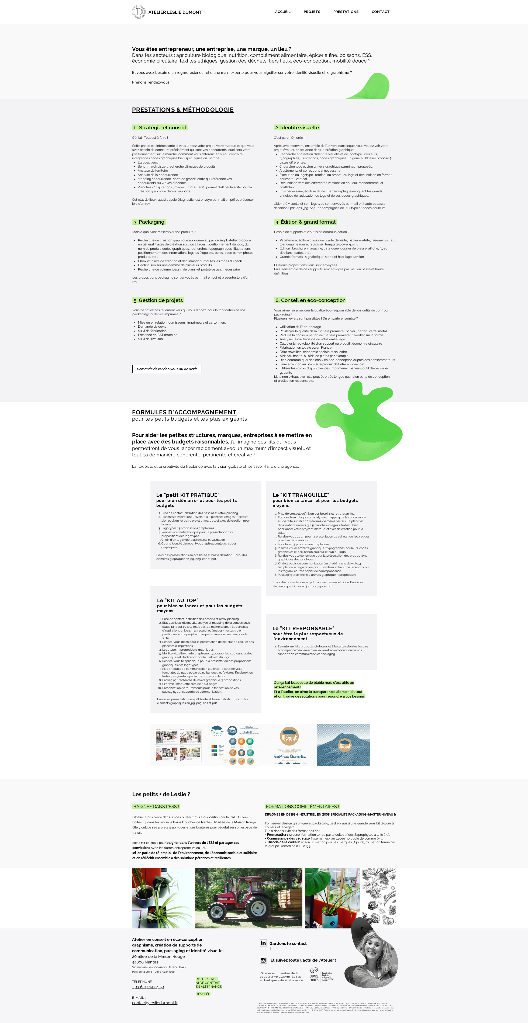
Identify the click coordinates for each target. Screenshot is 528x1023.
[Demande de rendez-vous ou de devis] (167, 369)
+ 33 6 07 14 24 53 (148, 986)
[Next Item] (363, 745)
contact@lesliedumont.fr (155, 1002)
